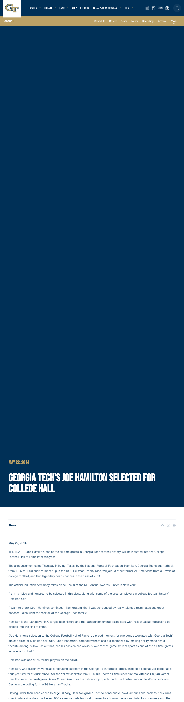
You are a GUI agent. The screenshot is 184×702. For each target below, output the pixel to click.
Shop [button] (77, 9)
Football (8, 23)
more (174, 23)
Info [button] (131, 9)
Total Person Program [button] (108, 9)
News (134, 23)
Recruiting (148, 23)
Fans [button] (64, 9)
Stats (124, 23)
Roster (113, 23)
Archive (162, 23)
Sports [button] (34, 9)
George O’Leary (60, 695)
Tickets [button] (49, 9)
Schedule (99, 23)
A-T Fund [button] (88, 9)
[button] (177, 9)
